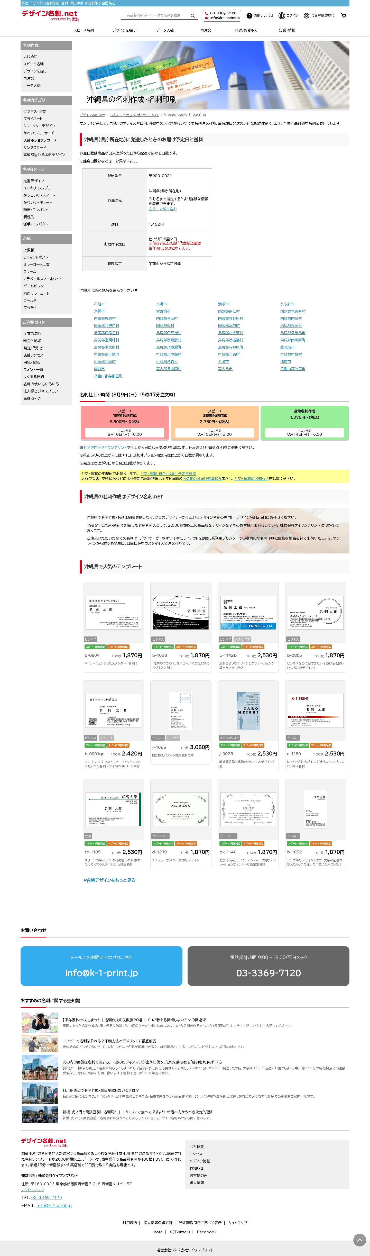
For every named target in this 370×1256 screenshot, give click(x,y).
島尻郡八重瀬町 (168, 347)
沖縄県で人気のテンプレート (113, 566)
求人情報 (197, 1163)
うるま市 (287, 304)
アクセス (196, 1134)
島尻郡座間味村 (106, 340)
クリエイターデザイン (39, 126)
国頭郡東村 (165, 325)
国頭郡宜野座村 (230, 318)
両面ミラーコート (36, 293)
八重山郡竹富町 (293, 369)
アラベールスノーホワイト (42, 279)
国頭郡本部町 (229, 325)
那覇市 (285, 361)
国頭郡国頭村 (291, 318)
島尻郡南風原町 (293, 340)
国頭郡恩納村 (105, 318)
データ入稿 (165, 30)
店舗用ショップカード (40, 140)
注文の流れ (32, 333)
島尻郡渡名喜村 (230, 340)
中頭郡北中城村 (168, 354)
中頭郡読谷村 (167, 361)
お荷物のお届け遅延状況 (202, 478)
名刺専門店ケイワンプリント (105, 447)
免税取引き (32, 398)
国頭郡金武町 (167, 318)
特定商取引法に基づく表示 (200, 1203)
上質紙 (28, 250)
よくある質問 (33, 377)
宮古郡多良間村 (168, 369)
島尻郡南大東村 (106, 347)
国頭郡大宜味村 (293, 311)
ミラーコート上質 (36, 264)
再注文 (205, 30)
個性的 (28, 217)
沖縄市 (99, 311)
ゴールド (30, 300)
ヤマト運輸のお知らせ (251, 478)
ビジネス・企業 (34, 111)
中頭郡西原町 (105, 361)
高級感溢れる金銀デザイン (44, 155)
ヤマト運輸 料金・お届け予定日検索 (168, 474)
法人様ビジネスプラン (40, 391)
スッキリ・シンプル (37, 188)
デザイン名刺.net (92, 115)
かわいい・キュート (37, 202)
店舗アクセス (33, 355)
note (158, 1212)
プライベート (33, 119)
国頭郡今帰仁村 (106, 325)
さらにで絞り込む (163, 209)
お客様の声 (199, 1156)
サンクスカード (34, 147)
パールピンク (33, 286)
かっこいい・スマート (39, 195)
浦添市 (223, 304)
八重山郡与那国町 (108, 376)
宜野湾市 (163, 311)
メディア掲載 (200, 1141)
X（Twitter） (179, 1212)
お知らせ (197, 1148)
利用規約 (130, 1203)
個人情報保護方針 (158, 1203)
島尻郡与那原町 (230, 347)
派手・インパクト (35, 224)
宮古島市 (225, 369)
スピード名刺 (83, 30)
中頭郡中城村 (291, 354)
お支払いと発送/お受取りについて (134, 115)
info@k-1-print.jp (225, 18)
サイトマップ (237, 1203)
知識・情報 (287, 30)
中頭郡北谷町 (229, 354)
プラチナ (30, 308)
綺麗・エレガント (35, 210)
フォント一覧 (33, 369)
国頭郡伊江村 (229, 311)
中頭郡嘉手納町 (106, 354)
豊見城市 (287, 347)
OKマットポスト (35, 257)
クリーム (29, 272)
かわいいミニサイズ (38, 133)
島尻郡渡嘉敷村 (168, 340)
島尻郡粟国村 (291, 325)
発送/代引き (33, 348)
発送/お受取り (246, 30)
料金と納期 (32, 341)
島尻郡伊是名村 (106, 333)
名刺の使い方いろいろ (41, 384)
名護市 (223, 361)
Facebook (207, 1212)
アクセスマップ (32, 1170)
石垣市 (99, 304)
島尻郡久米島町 (293, 333)
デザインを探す (124, 30)
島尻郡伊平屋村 (168, 333)
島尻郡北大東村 (230, 333)
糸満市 (161, 304)
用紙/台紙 (31, 362)
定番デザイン (33, 181)
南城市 (99, 369)
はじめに (30, 57)
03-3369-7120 (268, 953)
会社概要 (197, 1127)
